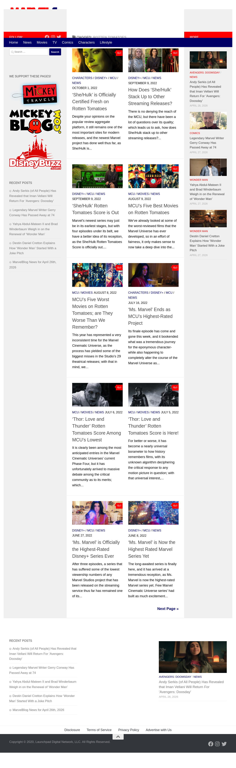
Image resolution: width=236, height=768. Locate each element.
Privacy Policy (128, 745)
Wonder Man (199, 195)
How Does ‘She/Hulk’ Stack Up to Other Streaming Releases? (150, 111)
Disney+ (101, 93)
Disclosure (72, 745)
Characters (86, 42)
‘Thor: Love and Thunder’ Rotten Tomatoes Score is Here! (153, 441)
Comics (67, 42)
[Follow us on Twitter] (59, 52)
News (27, 42)
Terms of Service (99, 745)
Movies (42, 42)
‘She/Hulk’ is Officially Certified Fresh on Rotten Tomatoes (94, 116)
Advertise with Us (159, 745)
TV (55, 42)
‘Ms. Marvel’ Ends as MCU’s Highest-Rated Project (150, 331)
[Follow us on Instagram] (53, 52)
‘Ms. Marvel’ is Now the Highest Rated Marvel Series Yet (151, 564)
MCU (113, 93)
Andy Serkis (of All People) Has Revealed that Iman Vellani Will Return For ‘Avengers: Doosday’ (32, 211)
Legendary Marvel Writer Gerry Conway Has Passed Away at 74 (207, 158)
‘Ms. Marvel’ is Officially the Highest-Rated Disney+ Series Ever (96, 564)
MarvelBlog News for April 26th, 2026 (38, 725)
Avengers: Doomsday (205, 88)
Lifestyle (106, 42)
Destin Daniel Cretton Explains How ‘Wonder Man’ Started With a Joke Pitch (32, 263)
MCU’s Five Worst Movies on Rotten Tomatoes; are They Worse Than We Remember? (92, 328)
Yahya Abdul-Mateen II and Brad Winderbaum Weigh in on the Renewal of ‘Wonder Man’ (33, 244)
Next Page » (168, 624)
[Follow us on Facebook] (47, 52)
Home (13, 42)
